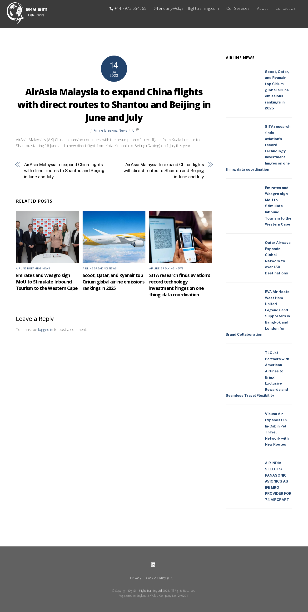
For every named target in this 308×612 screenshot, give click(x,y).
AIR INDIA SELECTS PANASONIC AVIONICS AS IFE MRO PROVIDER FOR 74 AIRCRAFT (278, 481)
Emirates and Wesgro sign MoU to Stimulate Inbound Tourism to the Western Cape (47, 282)
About (262, 8)
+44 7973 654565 (127, 8)
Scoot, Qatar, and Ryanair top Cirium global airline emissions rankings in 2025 (113, 282)
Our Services (238, 8)
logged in (45, 329)
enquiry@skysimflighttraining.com (186, 8)
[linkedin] (153, 564)
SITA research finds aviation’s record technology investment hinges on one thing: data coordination (179, 285)
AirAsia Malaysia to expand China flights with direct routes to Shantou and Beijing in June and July (113, 105)
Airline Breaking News (110, 130)
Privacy (135, 578)
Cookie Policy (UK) (160, 578)
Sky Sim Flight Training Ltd (145, 591)
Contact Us (285, 8)
